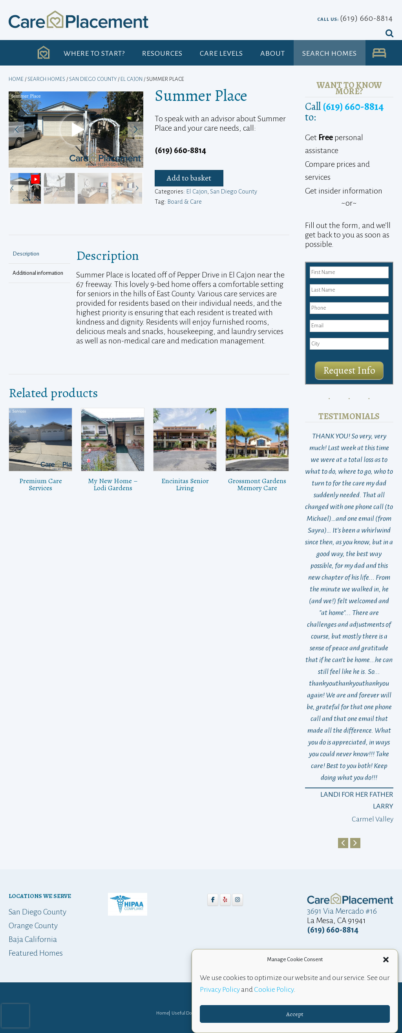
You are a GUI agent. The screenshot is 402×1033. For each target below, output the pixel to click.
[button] (386, 960)
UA (379, 53)
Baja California (33, 939)
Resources (162, 53)
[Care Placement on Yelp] (225, 900)
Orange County (33, 925)
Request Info (349, 370)
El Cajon (132, 79)
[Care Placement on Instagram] (237, 900)
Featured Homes (36, 953)
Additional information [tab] (38, 273)
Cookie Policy (274, 989)
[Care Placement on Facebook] (212, 900)
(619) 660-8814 (366, 18)
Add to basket (189, 178)
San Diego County (93, 79)
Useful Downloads (191, 1013)
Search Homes (329, 53)
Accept (294, 1014)
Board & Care (184, 201)
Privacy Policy (220, 989)
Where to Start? (94, 53)
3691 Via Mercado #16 (342, 911)
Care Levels (221, 53)
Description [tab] (26, 254)
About (272, 53)
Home (16, 79)
